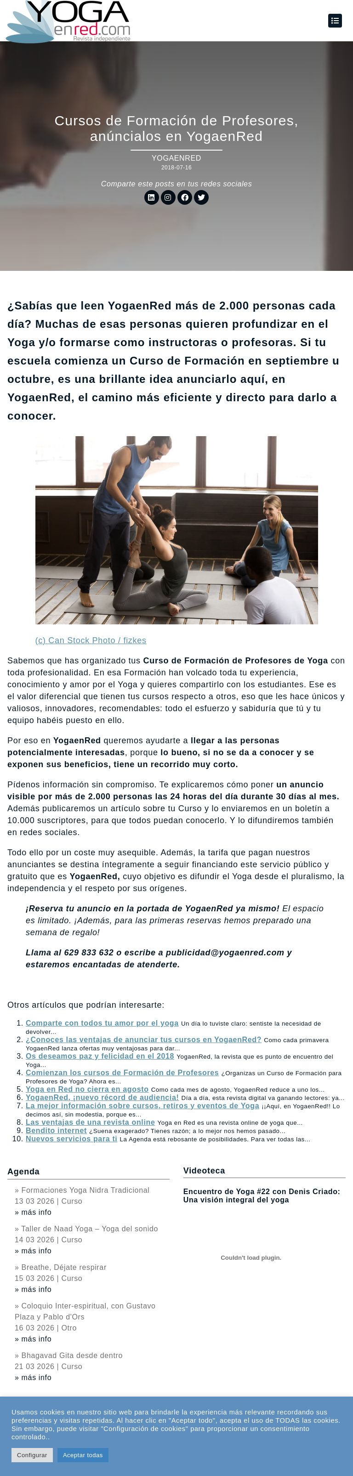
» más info (33, 1212)
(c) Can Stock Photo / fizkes (91, 640)
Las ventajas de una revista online (90, 1122)
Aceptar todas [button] (83, 1455)
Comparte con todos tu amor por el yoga (102, 1023)
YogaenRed (176, 158)
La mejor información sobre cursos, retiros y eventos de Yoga (142, 1106)
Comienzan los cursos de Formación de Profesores (122, 1073)
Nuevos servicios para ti (71, 1139)
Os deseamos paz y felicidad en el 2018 (100, 1056)
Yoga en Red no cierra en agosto (87, 1089)
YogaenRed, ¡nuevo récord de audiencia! (102, 1097)
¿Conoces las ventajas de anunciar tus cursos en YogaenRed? (144, 1040)
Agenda (23, 1171)
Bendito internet (56, 1130)
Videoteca (204, 1170)
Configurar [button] (32, 1455)
